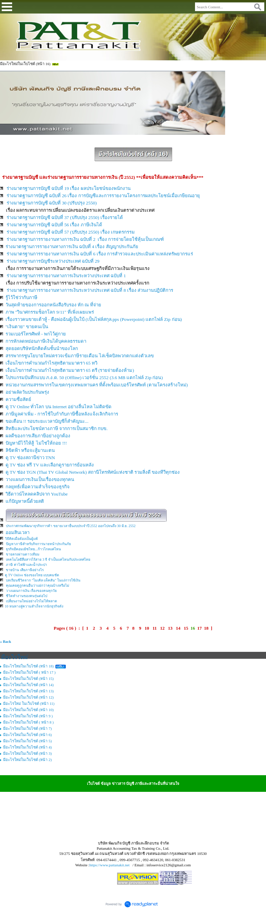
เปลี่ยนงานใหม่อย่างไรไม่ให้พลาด (31, 601)
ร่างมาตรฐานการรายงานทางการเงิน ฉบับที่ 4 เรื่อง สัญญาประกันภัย (72, 246)
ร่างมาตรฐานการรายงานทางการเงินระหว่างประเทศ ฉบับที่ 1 (66, 275)
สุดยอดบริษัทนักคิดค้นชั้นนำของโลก (42, 348)
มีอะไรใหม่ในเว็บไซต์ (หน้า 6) (27, 735)
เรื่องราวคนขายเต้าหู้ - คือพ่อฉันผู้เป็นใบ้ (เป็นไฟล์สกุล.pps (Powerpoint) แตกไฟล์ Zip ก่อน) (94, 319)
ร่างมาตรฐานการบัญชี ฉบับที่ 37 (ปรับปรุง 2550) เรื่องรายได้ (65, 217)
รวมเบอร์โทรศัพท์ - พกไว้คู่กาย (36, 333)
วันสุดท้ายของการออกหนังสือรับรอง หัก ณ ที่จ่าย (53, 304)
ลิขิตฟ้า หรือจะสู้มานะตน (30, 450)
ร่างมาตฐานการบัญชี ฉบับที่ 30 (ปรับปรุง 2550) (52, 202)
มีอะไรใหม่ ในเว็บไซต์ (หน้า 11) (28, 703)
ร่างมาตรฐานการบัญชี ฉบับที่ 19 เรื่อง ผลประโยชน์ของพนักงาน (69, 188)
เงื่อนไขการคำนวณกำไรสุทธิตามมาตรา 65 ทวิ (51, 363)
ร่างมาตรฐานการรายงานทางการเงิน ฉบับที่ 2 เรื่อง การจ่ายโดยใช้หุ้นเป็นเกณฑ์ (85, 239)
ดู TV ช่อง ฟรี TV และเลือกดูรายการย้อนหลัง (50, 464)
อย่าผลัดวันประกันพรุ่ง (27, 392)
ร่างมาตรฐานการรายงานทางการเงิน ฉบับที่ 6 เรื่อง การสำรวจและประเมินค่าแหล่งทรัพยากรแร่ (100, 253)
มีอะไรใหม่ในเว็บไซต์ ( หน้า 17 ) (29, 672)
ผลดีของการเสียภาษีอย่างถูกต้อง (38, 435)
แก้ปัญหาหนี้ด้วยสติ (25, 501)
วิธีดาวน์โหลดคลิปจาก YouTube (37, 494)
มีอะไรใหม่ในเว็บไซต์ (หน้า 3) (27, 753)
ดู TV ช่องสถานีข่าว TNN (30, 457)
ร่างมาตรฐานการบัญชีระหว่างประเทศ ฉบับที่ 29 (53, 261)
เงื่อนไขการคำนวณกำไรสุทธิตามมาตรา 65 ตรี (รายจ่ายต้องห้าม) (70, 370)
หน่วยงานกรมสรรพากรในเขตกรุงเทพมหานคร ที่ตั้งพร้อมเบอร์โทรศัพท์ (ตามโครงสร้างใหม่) (97, 384)
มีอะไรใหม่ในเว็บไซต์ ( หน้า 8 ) (28, 722)
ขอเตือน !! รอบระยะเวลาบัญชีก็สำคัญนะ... (47, 421)
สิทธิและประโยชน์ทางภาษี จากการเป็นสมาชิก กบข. (57, 428)
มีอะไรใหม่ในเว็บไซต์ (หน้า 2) (27, 760)
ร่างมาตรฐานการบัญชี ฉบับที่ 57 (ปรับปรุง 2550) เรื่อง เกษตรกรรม (71, 232)
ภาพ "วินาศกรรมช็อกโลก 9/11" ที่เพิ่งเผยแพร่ (50, 312)
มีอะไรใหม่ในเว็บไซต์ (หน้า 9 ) (28, 716)
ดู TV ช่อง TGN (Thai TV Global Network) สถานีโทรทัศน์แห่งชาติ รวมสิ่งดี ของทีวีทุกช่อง (93, 472)
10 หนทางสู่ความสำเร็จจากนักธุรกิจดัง (34, 606)
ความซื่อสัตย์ (18, 399)
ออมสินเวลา (17, 532)
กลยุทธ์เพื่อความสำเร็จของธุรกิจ (38, 486)
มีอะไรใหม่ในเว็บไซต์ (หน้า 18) (28, 666)
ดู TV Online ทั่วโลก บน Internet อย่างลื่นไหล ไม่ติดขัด (59, 406)
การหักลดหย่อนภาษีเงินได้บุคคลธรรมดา (46, 341)
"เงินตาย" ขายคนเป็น (27, 326)
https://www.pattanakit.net (109, 865)
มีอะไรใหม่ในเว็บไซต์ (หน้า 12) (28, 697)
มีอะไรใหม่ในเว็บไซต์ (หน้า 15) (28, 678)
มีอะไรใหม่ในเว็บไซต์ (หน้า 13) (28, 691)
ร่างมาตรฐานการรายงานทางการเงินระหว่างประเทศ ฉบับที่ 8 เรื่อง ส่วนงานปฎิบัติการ (90, 290)
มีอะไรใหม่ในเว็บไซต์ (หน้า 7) (27, 728)
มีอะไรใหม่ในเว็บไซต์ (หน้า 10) (28, 710)
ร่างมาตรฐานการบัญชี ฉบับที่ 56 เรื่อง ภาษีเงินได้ (54, 224)
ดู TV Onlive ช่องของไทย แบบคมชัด (32, 575)
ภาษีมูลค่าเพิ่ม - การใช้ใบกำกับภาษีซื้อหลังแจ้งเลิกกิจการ (62, 414)
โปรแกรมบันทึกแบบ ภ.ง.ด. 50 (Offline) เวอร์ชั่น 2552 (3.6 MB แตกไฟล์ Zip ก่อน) (84, 377)
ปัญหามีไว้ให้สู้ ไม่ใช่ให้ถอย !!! (36, 443)
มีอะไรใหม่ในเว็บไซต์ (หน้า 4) (27, 747)
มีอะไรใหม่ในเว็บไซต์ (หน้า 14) (28, 685)
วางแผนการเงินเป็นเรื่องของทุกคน (40, 479)
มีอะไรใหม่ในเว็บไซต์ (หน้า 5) (27, 741)
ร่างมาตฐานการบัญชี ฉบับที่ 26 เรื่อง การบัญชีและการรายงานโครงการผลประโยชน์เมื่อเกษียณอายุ (103, 195)
